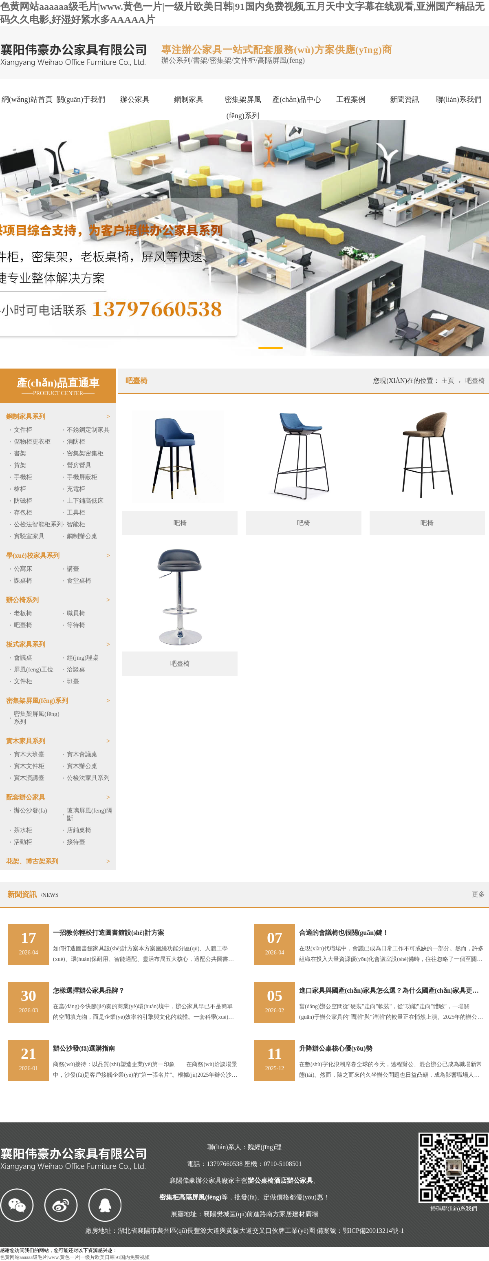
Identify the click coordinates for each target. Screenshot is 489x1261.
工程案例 (351, 99)
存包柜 (23, 512)
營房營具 (79, 465)
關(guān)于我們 (81, 99)
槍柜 (20, 489)
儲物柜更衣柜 (32, 441)
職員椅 (76, 613)
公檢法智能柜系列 (38, 524)
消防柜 (76, 441)
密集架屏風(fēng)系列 (243, 107)
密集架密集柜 (85, 453)
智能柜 (76, 524)
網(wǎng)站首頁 (27, 99)
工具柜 (76, 512)
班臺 (73, 681)
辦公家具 (135, 99)
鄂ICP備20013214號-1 (373, 1230)
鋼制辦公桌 (82, 536)
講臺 (73, 568)
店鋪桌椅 (79, 830)
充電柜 (76, 489)
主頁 (448, 380)
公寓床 (23, 568)
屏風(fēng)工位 (33, 669)
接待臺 (76, 842)
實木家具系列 (25, 741)
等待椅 (76, 625)
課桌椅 (23, 580)
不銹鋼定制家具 (88, 429)
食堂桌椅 (79, 580)
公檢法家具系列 (88, 778)
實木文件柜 (29, 766)
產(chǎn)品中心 (296, 99)
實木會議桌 (82, 754)
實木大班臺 (29, 754)
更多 (478, 894)
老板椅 (23, 613)
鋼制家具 (188, 99)
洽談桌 (76, 669)
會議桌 (23, 657)
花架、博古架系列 (32, 861)
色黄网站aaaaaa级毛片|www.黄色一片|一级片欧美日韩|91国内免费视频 (75, 1257)
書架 (20, 453)
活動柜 (23, 842)
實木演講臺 (29, 778)
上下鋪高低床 (85, 500)
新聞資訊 (404, 99)
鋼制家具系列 (25, 416)
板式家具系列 (25, 644)
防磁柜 (23, 500)
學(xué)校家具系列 (32, 555)
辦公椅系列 (22, 599)
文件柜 (23, 429)
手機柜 (23, 477)
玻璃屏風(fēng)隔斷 (89, 814)
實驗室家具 (29, 536)
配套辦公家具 (25, 797)
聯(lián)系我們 (458, 99)
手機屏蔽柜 (82, 477)
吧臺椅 (23, 625)
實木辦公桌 (82, 766)
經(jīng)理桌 (83, 657)
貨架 (20, 465)
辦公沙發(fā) (30, 810)
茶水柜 (23, 830)
